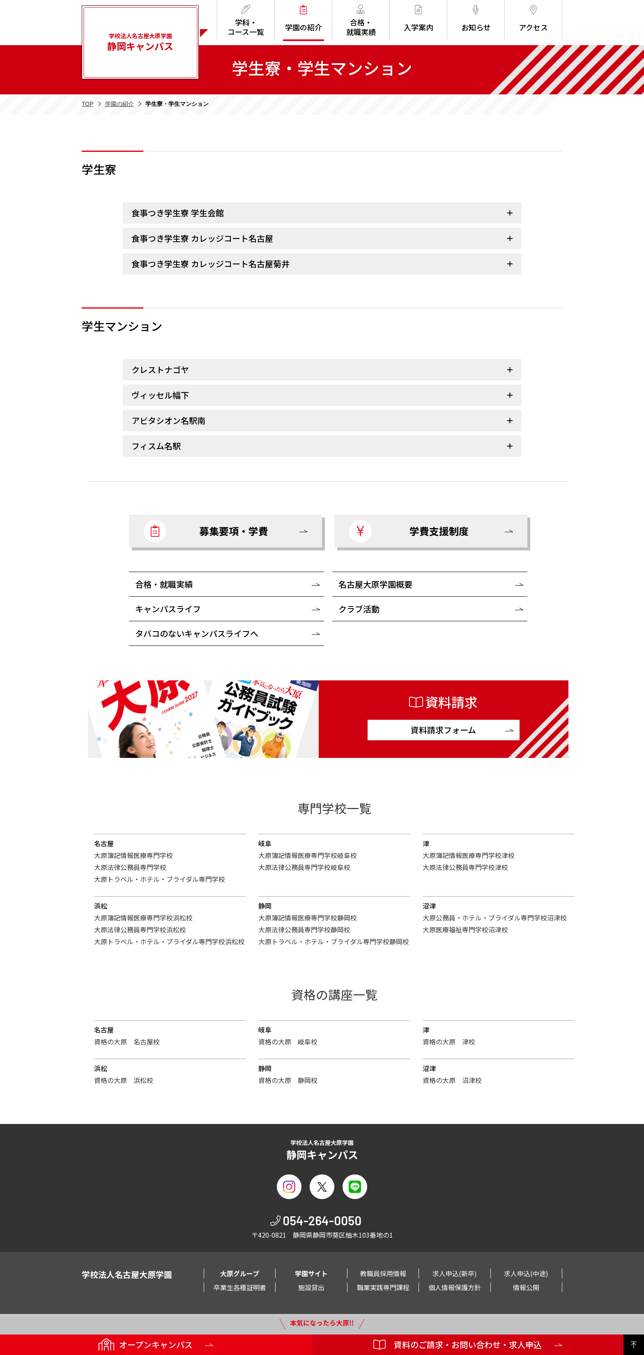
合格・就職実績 (361, 21)
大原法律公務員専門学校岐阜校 (304, 867)
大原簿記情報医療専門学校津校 (469, 855)
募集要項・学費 (206, 531)
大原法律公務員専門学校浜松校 (140, 929)
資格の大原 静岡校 (287, 1080)
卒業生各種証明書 (240, 1287)
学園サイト (311, 1273)
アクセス (533, 18)
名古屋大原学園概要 (375, 584)
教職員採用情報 (383, 1273)
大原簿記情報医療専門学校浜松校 (143, 917)
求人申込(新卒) (454, 1273)
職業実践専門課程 (383, 1287)
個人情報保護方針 (454, 1287)
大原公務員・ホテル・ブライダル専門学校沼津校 (495, 917)
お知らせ (476, 18)
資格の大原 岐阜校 (287, 1041)
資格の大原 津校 (449, 1041)
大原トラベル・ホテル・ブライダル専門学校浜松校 (169, 941)
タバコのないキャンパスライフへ (196, 633)
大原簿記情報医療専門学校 (133, 855)
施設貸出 (311, 1287)
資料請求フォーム (443, 730)
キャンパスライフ (168, 609)
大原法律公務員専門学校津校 (465, 867)
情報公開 (526, 1287)
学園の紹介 (303, 18)
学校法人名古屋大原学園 (140, 42)
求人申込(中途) (526, 1273)
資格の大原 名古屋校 (127, 1041)
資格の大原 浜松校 (123, 1080)
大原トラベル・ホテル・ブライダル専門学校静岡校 (333, 941)
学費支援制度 (409, 531)
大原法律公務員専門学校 (130, 867)
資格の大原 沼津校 (452, 1080)
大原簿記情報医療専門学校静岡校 (307, 917)
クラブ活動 (359, 609)
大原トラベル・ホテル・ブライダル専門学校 (159, 879)
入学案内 (418, 18)
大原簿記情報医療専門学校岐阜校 (307, 855)
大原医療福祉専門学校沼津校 (465, 929)
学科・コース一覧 (246, 21)
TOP (88, 104)
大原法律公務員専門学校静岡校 (304, 929)
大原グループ (239, 1273)
